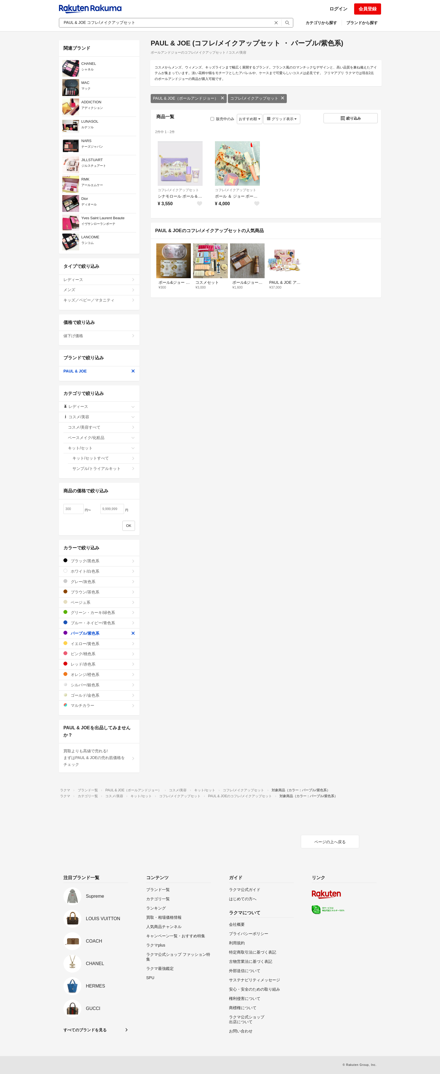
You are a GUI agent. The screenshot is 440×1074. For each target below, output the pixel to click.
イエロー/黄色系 (99, 643)
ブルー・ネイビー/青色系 (99, 622)
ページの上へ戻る (330, 842)
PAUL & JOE (99, 371)
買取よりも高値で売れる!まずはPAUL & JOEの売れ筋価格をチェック (99, 758)
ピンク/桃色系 (99, 653)
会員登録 (368, 8)
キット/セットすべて (103, 458)
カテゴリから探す (321, 22)
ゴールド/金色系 (99, 695)
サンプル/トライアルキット (103, 468)
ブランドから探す (362, 22)
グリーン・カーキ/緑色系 (99, 612)
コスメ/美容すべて (101, 427)
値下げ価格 (99, 335)
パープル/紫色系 (99, 633)
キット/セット (101, 448)
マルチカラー (99, 705)
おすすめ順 (249, 119)
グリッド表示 (282, 119)
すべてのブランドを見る (85, 1030)
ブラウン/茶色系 (99, 591)
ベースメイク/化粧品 (101, 437)
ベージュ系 (99, 602)
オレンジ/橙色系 (99, 674)
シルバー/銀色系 (99, 684)
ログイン (338, 8)
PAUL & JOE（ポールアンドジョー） (188, 98)
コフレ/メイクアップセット (257, 98)
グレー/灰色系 (99, 581)
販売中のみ (222, 119)
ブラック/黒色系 (99, 560)
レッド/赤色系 (99, 664)
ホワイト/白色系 (99, 571)
